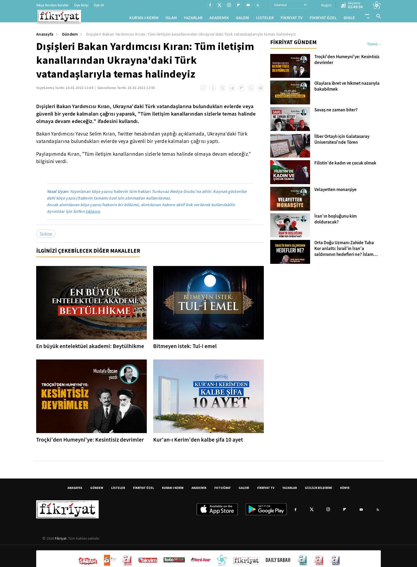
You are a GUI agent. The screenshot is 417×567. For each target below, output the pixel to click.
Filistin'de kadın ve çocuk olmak (345, 165)
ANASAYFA (75, 490)
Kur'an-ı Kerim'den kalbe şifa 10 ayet (198, 442)
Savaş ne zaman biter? (336, 112)
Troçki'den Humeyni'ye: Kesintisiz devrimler (90, 442)
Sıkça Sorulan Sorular (52, 5)
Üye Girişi (81, 5)
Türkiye (46, 235)
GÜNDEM (96, 490)
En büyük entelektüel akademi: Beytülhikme (90, 348)
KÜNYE (345, 490)
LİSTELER (265, 19)
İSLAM (171, 19)
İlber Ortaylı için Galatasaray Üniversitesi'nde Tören (341, 141)
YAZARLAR (193, 19)
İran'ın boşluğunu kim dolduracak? (335, 221)
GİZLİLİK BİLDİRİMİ (318, 490)
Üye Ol (99, 5)
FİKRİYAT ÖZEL (323, 19)
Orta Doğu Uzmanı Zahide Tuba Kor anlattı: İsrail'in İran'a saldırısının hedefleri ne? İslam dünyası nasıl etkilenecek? (344, 251)
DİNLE (349, 19)
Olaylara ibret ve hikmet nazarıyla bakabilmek (347, 88)
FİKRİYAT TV (292, 19)
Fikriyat (60, 540)
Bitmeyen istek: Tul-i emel (185, 348)
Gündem (70, 36)
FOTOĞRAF (222, 490)
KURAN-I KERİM (173, 490)
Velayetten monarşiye (335, 192)
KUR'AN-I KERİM (144, 19)
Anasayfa (44, 36)
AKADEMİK (219, 19)
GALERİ (242, 19)
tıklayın (92, 213)
